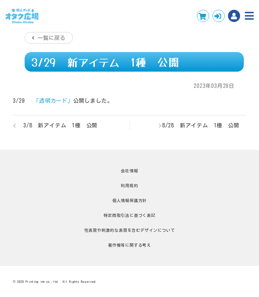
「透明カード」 (53, 100)
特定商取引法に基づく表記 (129, 215)
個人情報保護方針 (129, 200)
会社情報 (129, 171)
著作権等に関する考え (129, 245)
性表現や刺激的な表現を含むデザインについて (129, 230)
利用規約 (129, 185)
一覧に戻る (51, 38)
